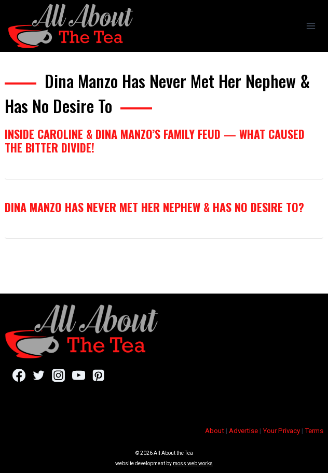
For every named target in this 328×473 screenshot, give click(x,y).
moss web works (193, 463)
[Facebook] (19, 375)
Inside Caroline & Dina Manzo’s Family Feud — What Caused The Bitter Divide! (155, 141)
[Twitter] (39, 375)
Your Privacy (281, 431)
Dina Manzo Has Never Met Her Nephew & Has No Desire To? (154, 207)
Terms (314, 431)
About (214, 431)
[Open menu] (310, 26)
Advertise (243, 431)
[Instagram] (58, 375)
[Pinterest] (98, 375)
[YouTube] (79, 375)
